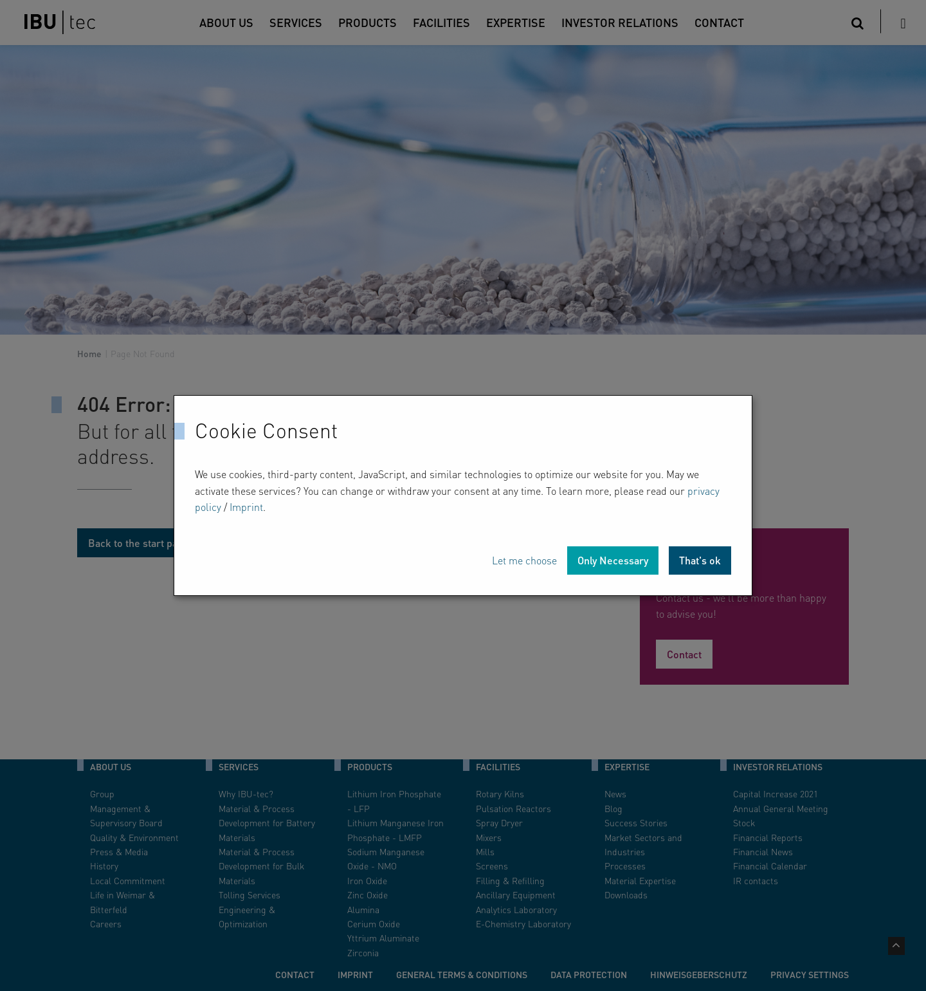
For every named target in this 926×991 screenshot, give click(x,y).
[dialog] (463, 495)
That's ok (700, 560)
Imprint (246, 507)
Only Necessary (612, 560)
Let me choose (524, 560)
